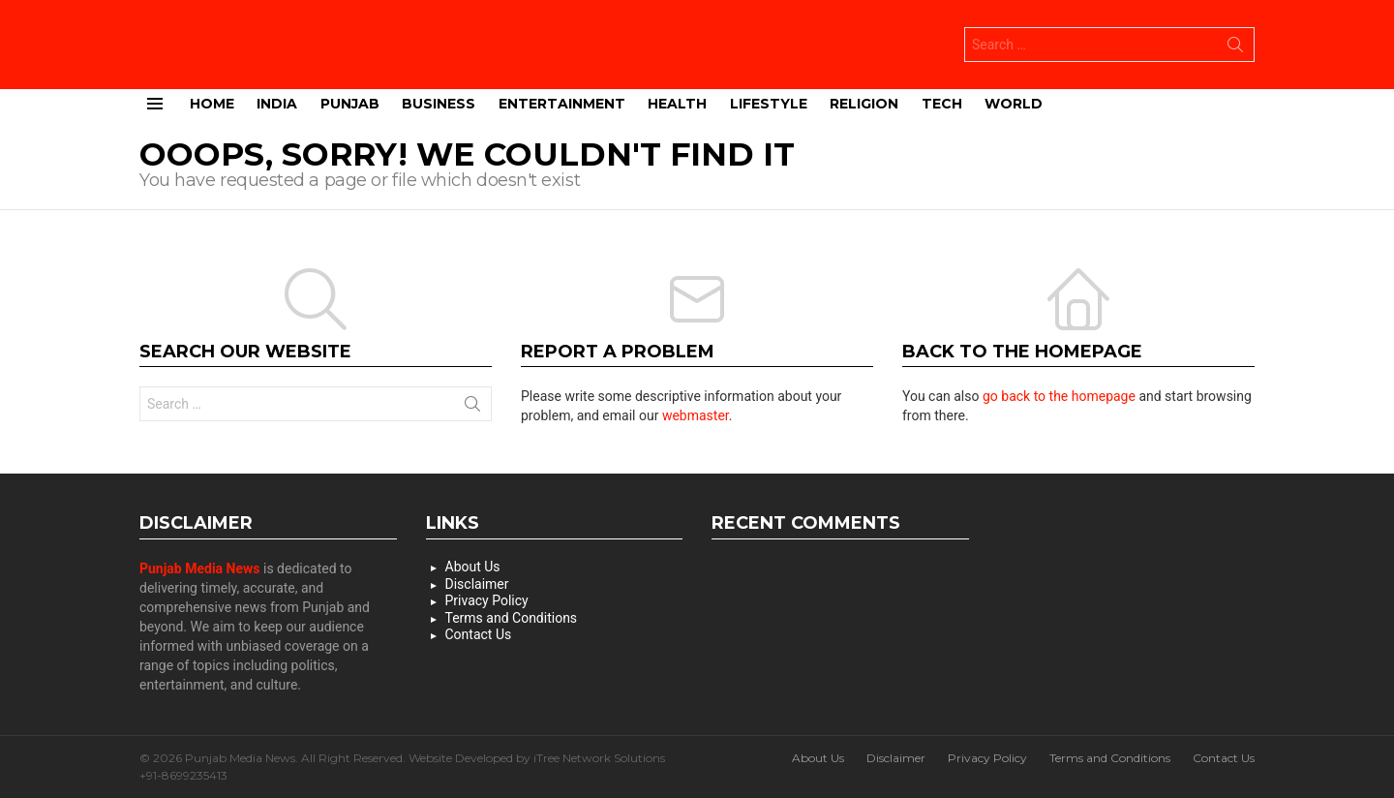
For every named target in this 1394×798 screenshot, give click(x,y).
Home (212, 101)
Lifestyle (768, 101)
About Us (472, 565)
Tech (942, 101)
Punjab (349, 101)
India (277, 101)
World (1014, 101)
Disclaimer (477, 583)
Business (438, 101)
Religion (864, 101)
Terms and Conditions (511, 617)
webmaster (695, 414)
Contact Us (478, 633)
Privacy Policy (487, 599)
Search (1235, 47)
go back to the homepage (1059, 395)
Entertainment (562, 101)
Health (677, 101)
